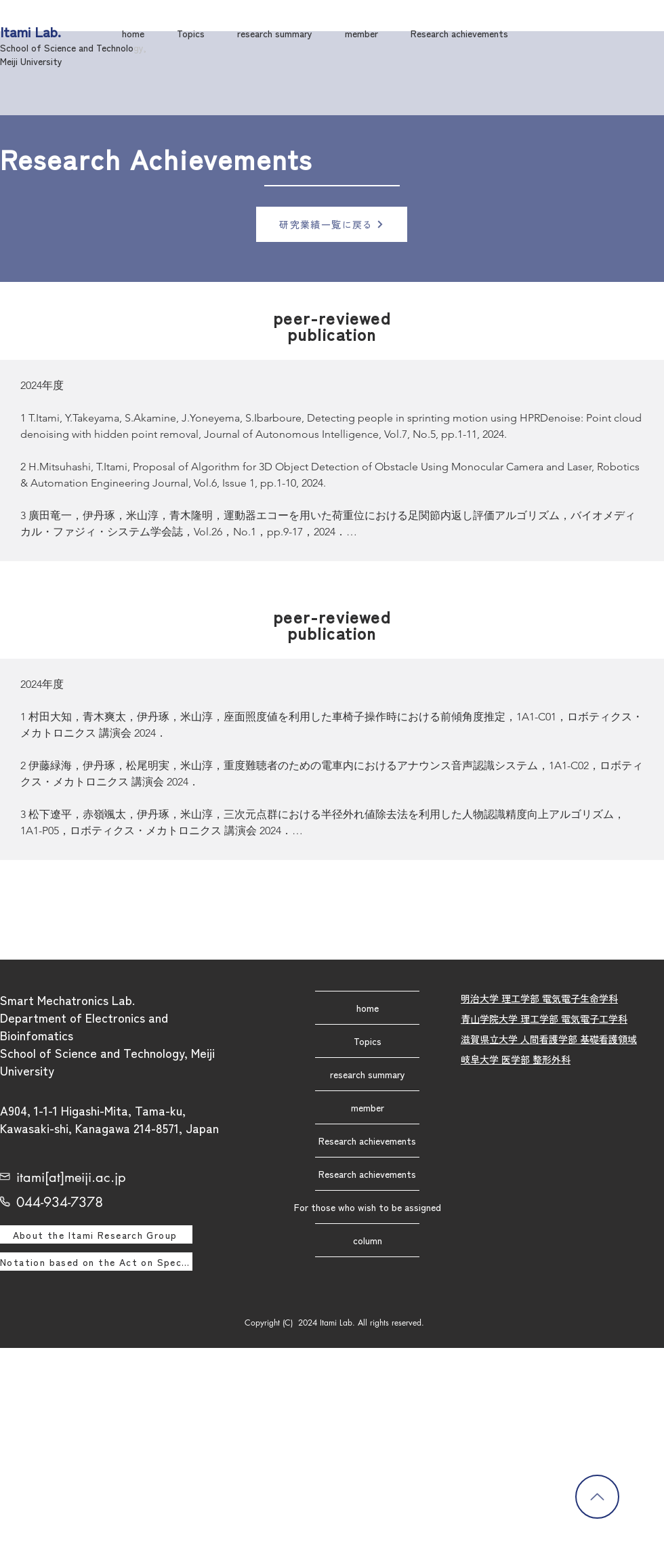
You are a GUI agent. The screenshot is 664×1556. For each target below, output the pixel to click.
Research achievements (367, 1140)
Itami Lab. (30, 31)
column (367, 1240)
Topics (367, 1041)
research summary (367, 1074)
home (367, 1008)
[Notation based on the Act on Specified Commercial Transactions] (96, 1261)
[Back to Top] (597, 1497)
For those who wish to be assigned (367, 1207)
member (367, 1107)
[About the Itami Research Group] (96, 1234)
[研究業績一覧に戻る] (331, 224)
